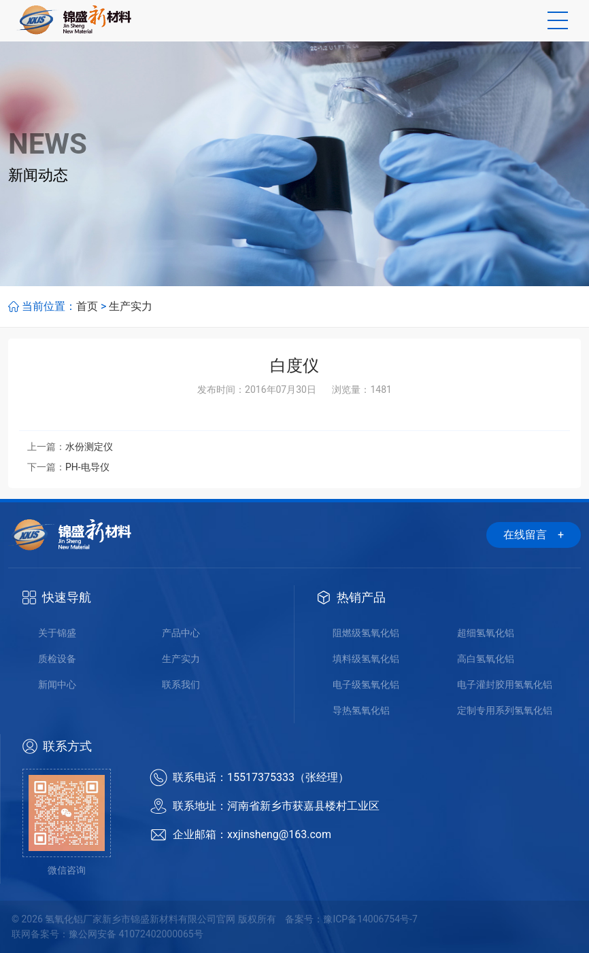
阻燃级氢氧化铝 (366, 632)
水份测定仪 (89, 446)
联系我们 (181, 684)
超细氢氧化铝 (485, 632)
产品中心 (181, 632)
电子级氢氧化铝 (366, 684)
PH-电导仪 (87, 467)
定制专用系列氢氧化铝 (504, 710)
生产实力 (130, 306)
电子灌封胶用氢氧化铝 (504, 684)
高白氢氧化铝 (485, 658)
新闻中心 (57, 684)
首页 (87, 306)
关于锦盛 (57, 632)
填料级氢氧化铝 (366, 658)
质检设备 (57, 658)
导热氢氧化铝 (361, 710)
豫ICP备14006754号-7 (370, 919)
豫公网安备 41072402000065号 (136, 934)
